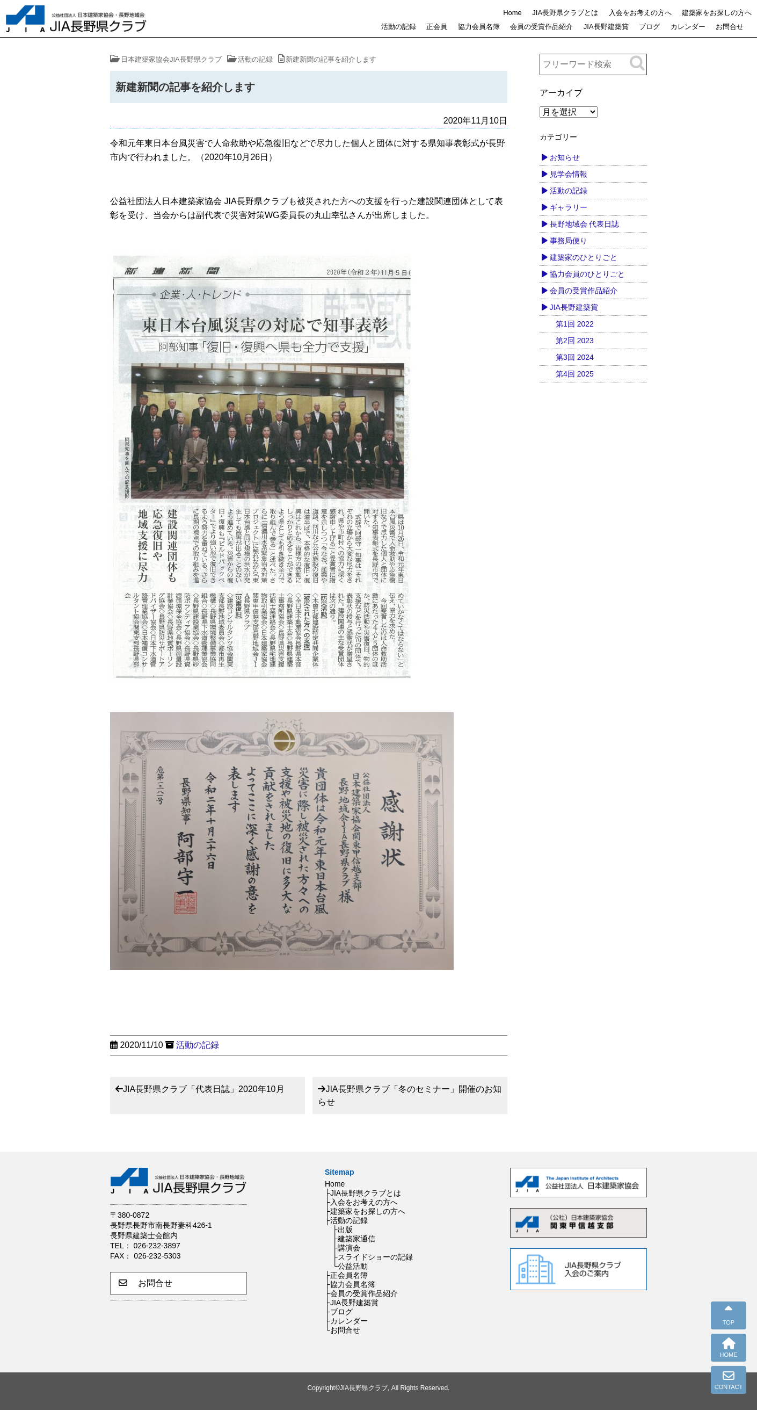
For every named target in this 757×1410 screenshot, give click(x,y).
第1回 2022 (575, 324)
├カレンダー (346, 1321)
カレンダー (688, 27)
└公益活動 (350, 1266)
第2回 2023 (575, 340)
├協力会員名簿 (350, 1284)
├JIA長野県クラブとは (363, 1193)
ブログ (649, 27)
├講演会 (346, 1247)
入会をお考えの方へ (640, 13)
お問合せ (730, 27)
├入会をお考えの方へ (361, 1202)
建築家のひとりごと (583, 257)
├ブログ (339, 1311)
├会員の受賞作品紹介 (361, 1293)
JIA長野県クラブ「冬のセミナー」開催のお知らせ (409, 1095)
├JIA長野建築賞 (352, 1302)
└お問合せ (342, 1330)
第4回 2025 (575, 374)
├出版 (342, 1229)
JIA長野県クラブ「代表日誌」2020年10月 (204, 1089)
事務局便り (568, 240)
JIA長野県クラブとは (565, 13)
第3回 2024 (575, 357)
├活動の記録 (346, 1220)
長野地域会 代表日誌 (585, 224)
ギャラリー (568, 207)
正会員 (436, 27)
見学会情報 (568, 174)
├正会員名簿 (346, 1275)
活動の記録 (398, 27)
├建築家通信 (353, 1238)
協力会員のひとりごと (587, 274)
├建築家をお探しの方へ (365, 1211)
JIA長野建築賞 (606, 27)
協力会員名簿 (479, 27)
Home (512, 13)
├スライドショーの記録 (372, 1257)
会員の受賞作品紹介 (541, 27)
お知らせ (565, 157)
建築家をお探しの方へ (717, 13)
